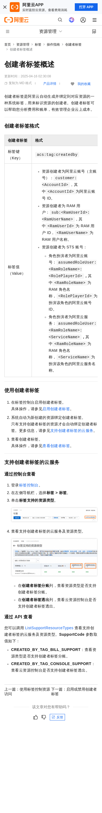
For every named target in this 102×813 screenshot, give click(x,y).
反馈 (57, 717)
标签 (38, 44)
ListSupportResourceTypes (49, 628)
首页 (7, 44)
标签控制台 (29, 485)
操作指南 (53, 44)
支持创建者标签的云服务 (71, 430)
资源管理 (22, 44)
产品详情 (49, 84)
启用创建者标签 (56, 409)
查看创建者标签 (56, 446)
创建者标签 (73, 44)
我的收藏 (84, 84)
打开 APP (86, 7)
